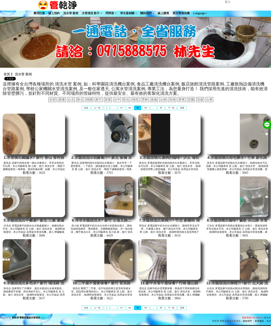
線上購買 (163, 13)
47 (121, 108)
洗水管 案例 (70, 13)
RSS (269, 321)
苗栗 (108, 99)
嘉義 (154, 99)
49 (137, 108)
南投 (135, 99)
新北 (80, 99)
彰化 (126, 99)
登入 (227, 1)
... (114, 108)
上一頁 (97, 108)
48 (129, 108)
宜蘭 (191, 99)
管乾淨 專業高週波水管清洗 (26, 317)
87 (161, 108)
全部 (52, 99)
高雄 (172, 99)
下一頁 (171, 108)
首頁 (7, 74)
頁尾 (182, 108)
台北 (71, 99)
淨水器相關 (128, 13)
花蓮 (200, 99)
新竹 (98, 99)
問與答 (111, 13)
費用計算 (39, 13)
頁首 (86, 108)
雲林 (145, 99)
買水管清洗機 (181, 13)
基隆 (62, 99)
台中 (117, 99)
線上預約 (54, 13)
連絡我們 (247, 321)
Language (200, 13)
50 (146, 108)
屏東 (181, 99)
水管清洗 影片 (92, 13)
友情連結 (259, 321)
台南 (163, 99)
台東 (209, 99)
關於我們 (147, 13)
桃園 (89, 99)
